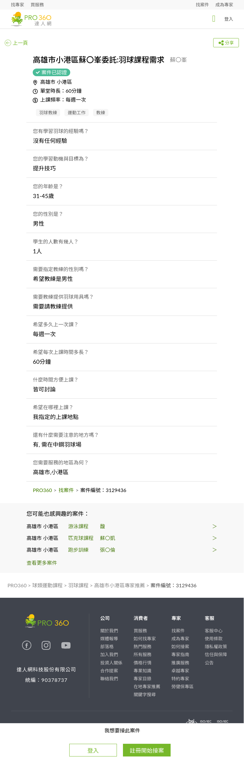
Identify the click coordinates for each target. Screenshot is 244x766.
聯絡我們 (109, 678)
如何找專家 (144, 638)
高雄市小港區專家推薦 (119, 585)
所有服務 (142, 654)
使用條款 (213, 638)
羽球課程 (78, 585)
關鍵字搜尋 (144, 694)
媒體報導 (109, 638)
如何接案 (180, 646)
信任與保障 (216, 654)
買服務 (37, 4)
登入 (220, 18)
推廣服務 (180, 662)
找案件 (202, 4)
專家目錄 (142, 678)
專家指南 (180, 654)
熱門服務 (142, 646)
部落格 (106, 646)
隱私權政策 (216, 646)
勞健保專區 (182, 686)
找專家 (17, 4)
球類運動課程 (47, 585)
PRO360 (42, 490)
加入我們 (109, 654)
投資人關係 (111, 662)
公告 (209, 662)
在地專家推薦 (146, 686)
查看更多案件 (42, 563)
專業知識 (142, 670)
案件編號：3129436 (174, 585)
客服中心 (213, 630)
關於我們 (109, 630)
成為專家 (224, 4)
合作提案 (109, 670)
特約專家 (180, 678)
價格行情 (142, 662)
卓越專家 (180, 670)
